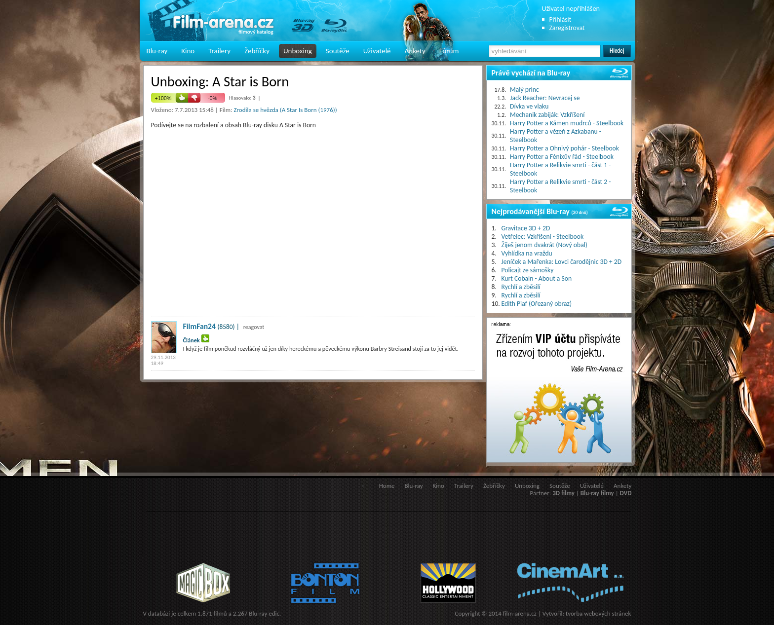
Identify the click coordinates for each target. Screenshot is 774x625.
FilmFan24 (199, 326)
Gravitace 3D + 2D (526, 228)
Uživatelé (377, 50)
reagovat (254, 327)
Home (387, 485)
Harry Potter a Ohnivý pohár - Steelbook (564, 148)
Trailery (219, 50)
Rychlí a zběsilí (521, 287)
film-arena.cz (520, 613)
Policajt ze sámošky (528, 270)
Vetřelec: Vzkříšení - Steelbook (543, 236)
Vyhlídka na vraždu (527, 253)
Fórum (449, 50)
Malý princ (524, 89)
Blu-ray (157, 50)
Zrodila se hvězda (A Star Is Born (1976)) (285, 109)
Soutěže (337, 50)
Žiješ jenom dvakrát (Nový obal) (545, 245)
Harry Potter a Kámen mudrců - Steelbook (566, 123)
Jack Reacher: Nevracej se (545, 98)
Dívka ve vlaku (529, 106)
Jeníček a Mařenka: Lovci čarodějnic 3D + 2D (562, 261)
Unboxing (297, 50)
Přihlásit (560, 19)
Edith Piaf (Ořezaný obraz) (537, 303)
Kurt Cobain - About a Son (537, 278)
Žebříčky (257, 50)
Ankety (415, 50)
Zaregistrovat (567, 28)
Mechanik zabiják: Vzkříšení (547, 114)
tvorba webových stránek (598, 613)
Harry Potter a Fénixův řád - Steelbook (562, 156)
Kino (187, 50)
